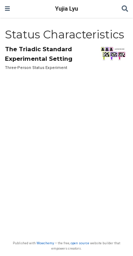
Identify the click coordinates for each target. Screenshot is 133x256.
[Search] (125, 9)
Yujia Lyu (66, 8)
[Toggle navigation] (7, 9)
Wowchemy (45, 243)
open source (80, 243)
